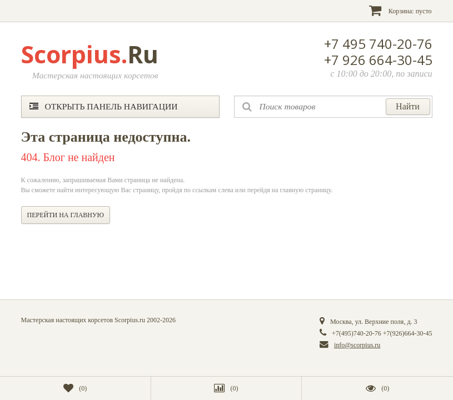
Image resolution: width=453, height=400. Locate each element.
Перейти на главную (65, 215)
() (75, 388)
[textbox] (333, 107)
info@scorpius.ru (357, 345)
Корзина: (400, 10)
